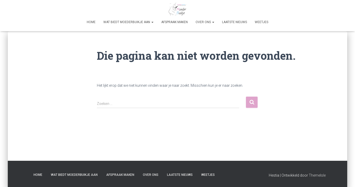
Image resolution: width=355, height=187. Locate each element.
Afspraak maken (174, 22)
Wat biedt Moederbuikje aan (128, 22)
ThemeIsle (317, 175)
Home (91, 22)
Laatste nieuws (234, 22)
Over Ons (205, 22)
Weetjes (261, 22)
